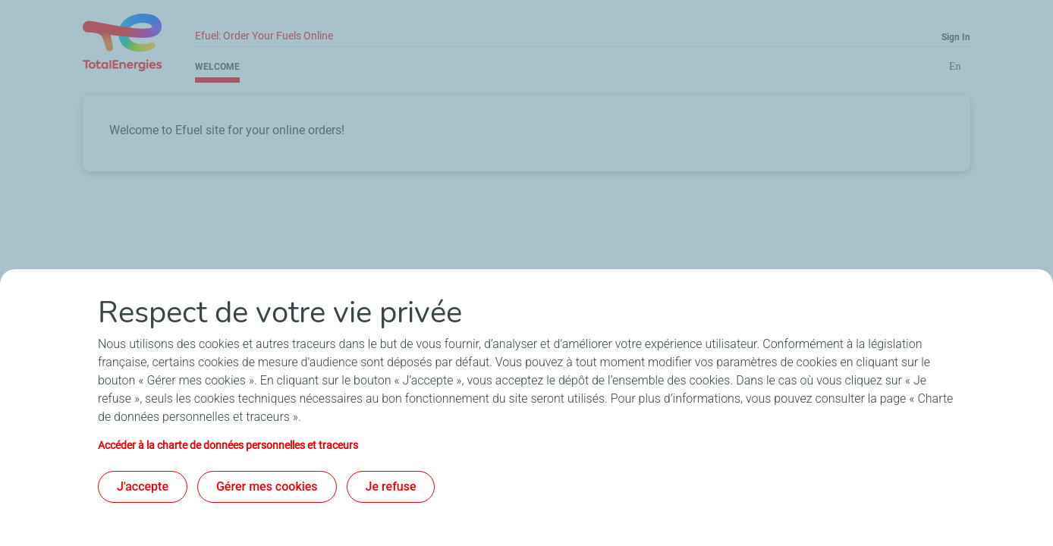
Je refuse (391, 486)
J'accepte (142, 486)
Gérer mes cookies (267, 486)
